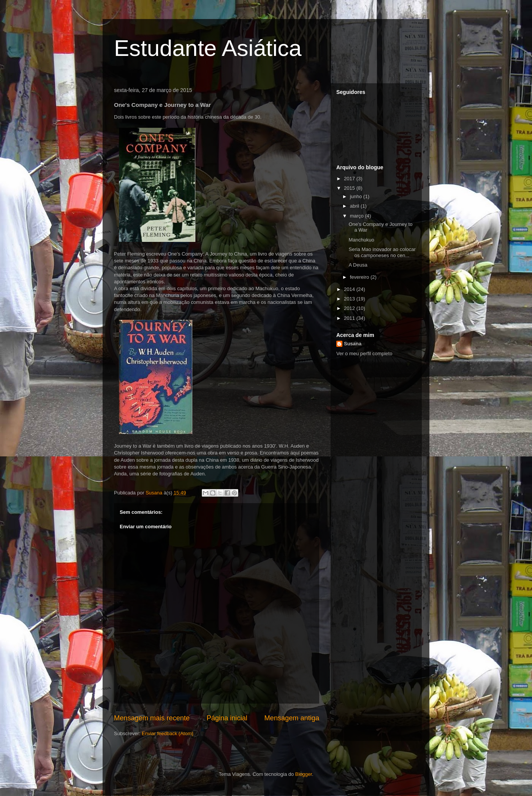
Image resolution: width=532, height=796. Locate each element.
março (357, 216)
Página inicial (227, 718)
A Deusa (357, 265)
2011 (350, 318)
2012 (350, 308)
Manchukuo (361, 240)
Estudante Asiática (208, 48)
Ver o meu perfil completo (364, 353)
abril (355, 206)
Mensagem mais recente (152, 718)
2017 (350, 178)
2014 (350, 289)
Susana (352, 343)
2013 (350, 299)
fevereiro (360, 277)
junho (356, 196)
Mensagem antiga (291, 718)
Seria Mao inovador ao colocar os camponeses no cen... (381, 252)
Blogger (303, 774)
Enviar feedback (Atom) (167, 733)
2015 (350, 188)
